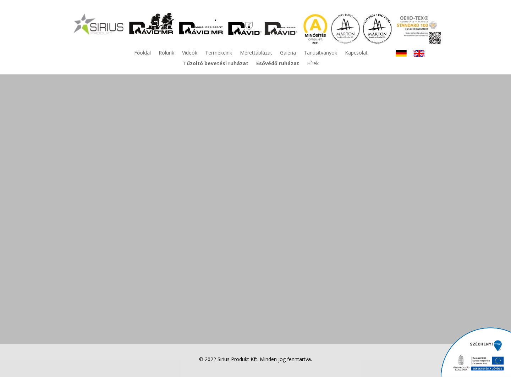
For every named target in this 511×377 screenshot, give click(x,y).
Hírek (313, 64)
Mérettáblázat (256, 53)
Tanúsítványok (320, 53)
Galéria (288, 53)
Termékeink (218, 53)
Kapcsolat (356, 53)
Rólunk (166, 53)
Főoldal (142, 53)
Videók (189, 53)
